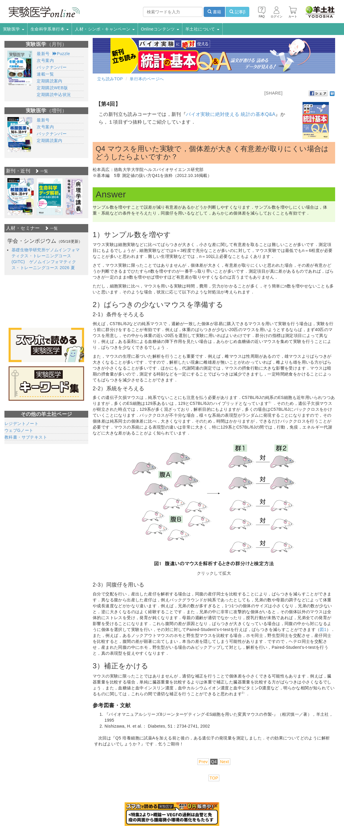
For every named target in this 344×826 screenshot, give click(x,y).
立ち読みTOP (110, 78)
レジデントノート (21, 423)
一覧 (41, 171)
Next (224, 761)
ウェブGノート (18, 430)
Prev (203, 761)
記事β (237, 11)
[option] (20, 196)
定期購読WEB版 (52, 87)
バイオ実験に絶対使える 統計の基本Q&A (230, 114)
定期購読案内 (49, 81)
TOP (214, 778)
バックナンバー (52, 67)
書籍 (214, 11)
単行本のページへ (147, 78)
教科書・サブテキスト (25, 437)
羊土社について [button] (202, 29)
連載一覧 (45, 74)
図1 (323, 629)
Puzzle (61, 53)
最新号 (43, 53)
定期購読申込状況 (54, 94)
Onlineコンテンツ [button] (160, 29)
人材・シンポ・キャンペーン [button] (105, 29)
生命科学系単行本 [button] (49, 29)
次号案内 (45, 60)
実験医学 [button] (13, 29)
